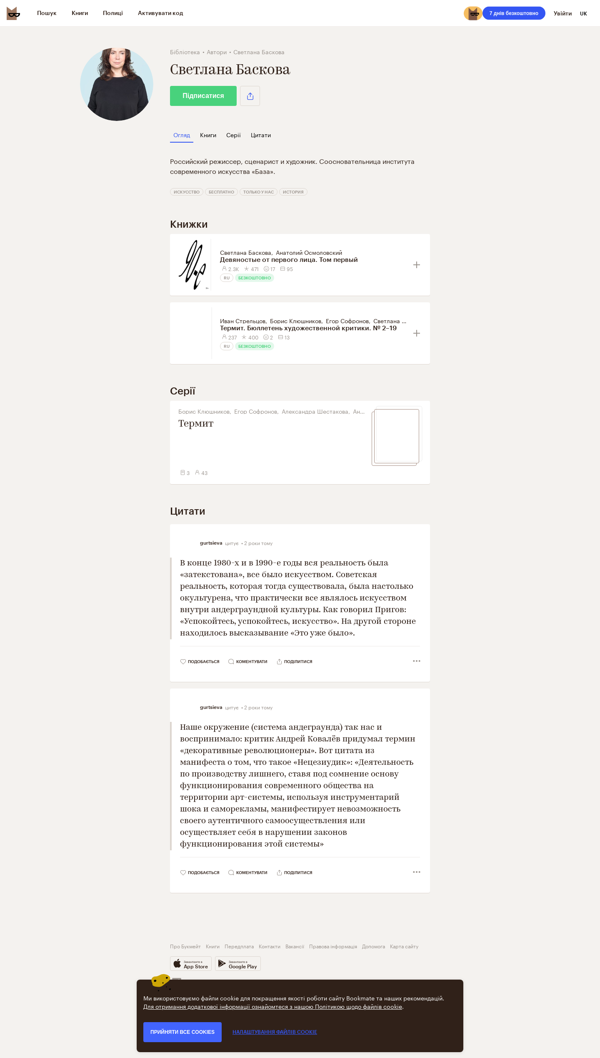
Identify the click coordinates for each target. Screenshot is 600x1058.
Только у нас (258, 191)
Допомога (373, 946)
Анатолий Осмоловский (309, 251)
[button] (250, 96)
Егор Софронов (347, 320)
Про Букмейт (185, 946)
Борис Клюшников (295, 320)
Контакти (269, 946)
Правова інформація (333, 946)
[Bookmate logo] (13, 13)
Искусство (187, 191)
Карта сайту (404, 946)
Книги (213, 946)
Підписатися (203, 95)
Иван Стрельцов (242, 320)
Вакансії (294, 946)
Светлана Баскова (245, 251)
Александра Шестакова (315, 410)
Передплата (239, 946)
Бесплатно (221, 191)
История (293, 191)
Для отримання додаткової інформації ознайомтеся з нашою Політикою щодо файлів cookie (272, 1005)
